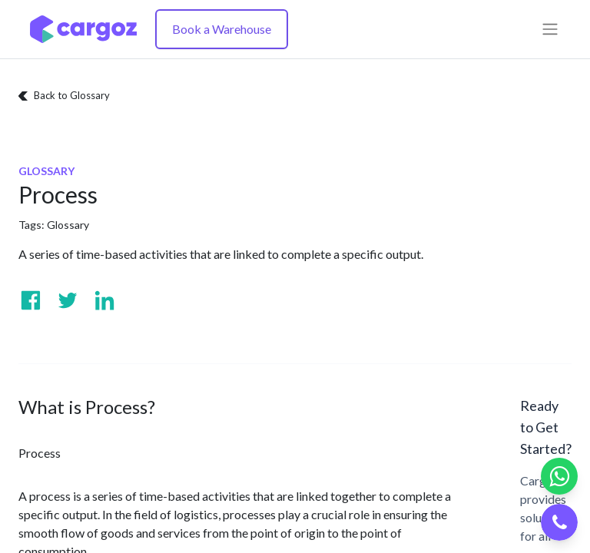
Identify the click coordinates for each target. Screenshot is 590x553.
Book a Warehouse (221, 29)
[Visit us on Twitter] (67, 300)
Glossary (68, 224)
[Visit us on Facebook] (30, 300)
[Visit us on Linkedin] (104, 300)
